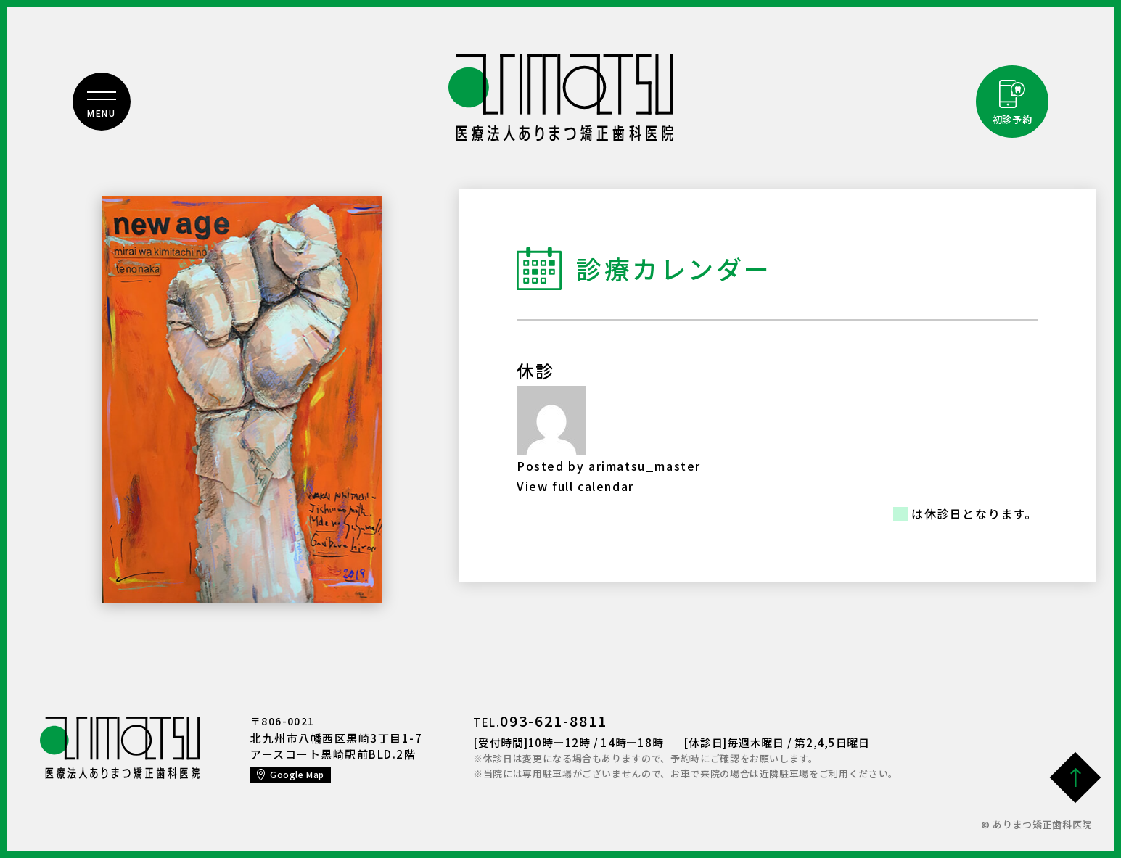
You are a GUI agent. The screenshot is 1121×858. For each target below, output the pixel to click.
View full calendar (575, 486)
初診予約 (1012, 119)
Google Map (297, 774)
